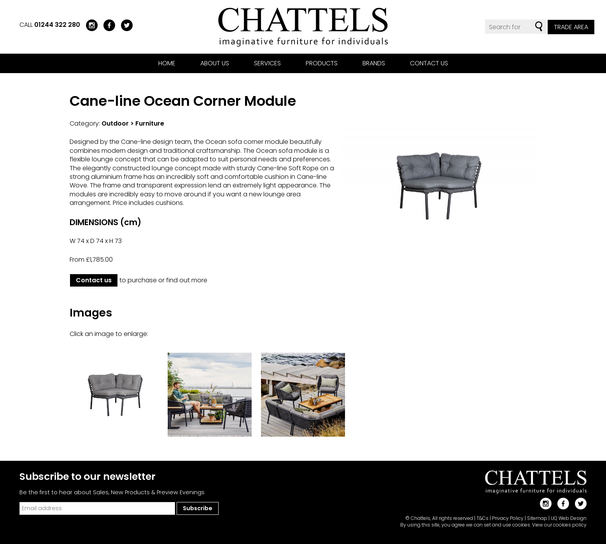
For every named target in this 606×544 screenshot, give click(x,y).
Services (267, 63)
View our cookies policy (559, 524)
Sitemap (537, 518)
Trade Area (571, 27)
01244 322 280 (57, 24)
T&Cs (482, 518)
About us (214, 63)
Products (322, 63)
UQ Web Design (569, 518)
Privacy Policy (508, 518)
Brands (374, 63)
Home (166, 63)
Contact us (429, 63)
